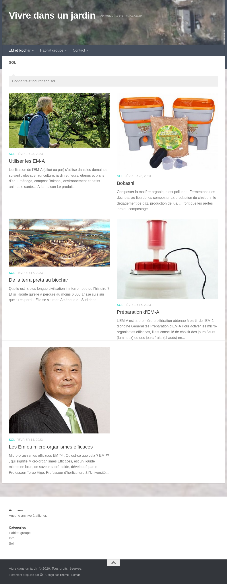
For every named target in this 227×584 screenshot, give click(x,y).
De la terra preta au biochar (38, 280)
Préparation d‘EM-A (138, 312)
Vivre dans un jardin (52, 15)
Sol (12, 154)
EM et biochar (20, 50)
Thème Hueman (70, 574)
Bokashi (125, 183)
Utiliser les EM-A (27, 161)
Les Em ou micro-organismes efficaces (51, 447)
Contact (79, 50)
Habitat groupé (51, 50)
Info (11, 538)
